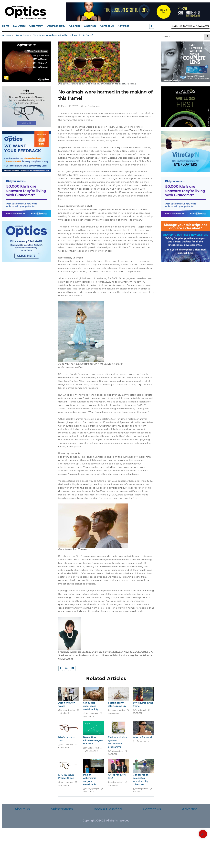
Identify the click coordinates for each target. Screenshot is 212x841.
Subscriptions (62, 809)
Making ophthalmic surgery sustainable (89, 780)
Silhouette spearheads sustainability (90, 706)
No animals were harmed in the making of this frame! (63, 35)
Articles (6, 35)
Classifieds (90, 26)
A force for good (142, 737)
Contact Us (107, 26)
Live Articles (22, 35)
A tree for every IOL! (117, 776)
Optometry (35, 26)
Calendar (74, 26)
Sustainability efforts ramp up (117, 704)
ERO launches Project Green (66, 776)
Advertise (123, 26)
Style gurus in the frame (143, 704)
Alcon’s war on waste (66, 704)
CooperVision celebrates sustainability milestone (140, 780)
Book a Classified (108, 809)
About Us (22, 809)
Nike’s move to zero (66, 739)
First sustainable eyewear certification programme (117, 742)
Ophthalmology (56, 26)
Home (5, 26)
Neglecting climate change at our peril (93, 740)
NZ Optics (19, 26)
